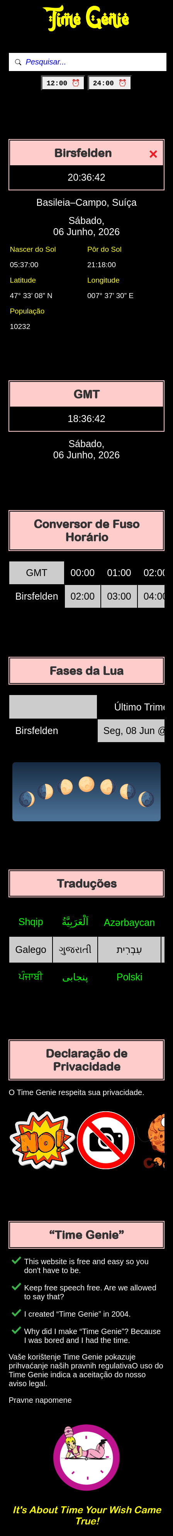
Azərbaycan (129, 922)
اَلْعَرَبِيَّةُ (75, 921)
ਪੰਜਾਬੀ (31, 976)
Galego (30, 949)
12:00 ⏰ (63, 83)
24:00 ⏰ (110, 83)
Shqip (31, 921)
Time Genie (87, 19)
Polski (129, 976)
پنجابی (75, 976)
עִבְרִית (129, 949)
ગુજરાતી (75, 949)
